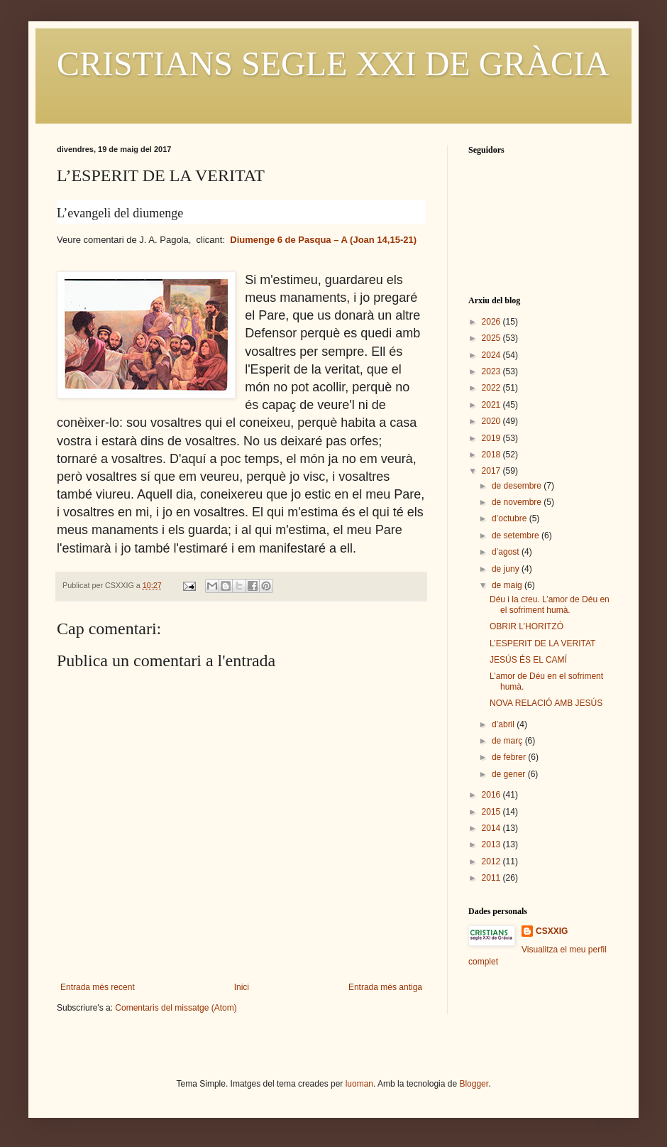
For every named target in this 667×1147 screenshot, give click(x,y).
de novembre (518, 502)
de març (508, 741)
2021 (492, 405)
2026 (492, 322)
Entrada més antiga (385, 987)
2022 (492, 388)
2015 (492, 812)
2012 (492, 861)
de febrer (510, 757)
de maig (508, 585)
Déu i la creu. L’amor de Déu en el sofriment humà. (550, 604)
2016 (492, 795)
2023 (492, 371)
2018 (492, 455)
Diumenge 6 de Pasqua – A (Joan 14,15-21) (323, 239)
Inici (241, 987)
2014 (492, 828)
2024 (492, 355)
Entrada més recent (97, 987)
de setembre (516, 535)
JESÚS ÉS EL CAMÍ (528, 660)
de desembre (518, 486)
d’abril (504, 724)
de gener (510, 774)
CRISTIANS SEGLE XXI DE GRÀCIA (333, 63)
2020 (492, 421)
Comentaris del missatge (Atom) (175, 1008)
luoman (359, 1084)
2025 (492, 338)
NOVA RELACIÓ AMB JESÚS (546, 703)
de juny (507, 569)
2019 (492, 438)
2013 (492, 844)
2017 (492, 471)
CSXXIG (552, 931)
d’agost (507, 552)
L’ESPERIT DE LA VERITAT (542, 643)
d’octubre (510, 518)
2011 (492, 878)
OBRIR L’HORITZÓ (526, 626)
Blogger (473, 1084)
